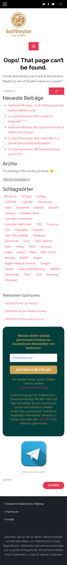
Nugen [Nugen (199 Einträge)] (37, 258)
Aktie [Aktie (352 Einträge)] (8, 207)
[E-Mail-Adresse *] (33, 358)
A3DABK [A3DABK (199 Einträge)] (27, 202)
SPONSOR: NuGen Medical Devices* (26, 311)
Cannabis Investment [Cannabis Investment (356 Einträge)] (19, 218)
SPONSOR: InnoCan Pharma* (22, 303)
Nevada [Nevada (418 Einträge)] (10, 258)
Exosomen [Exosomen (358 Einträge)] (12, 241)
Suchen (7, 479)
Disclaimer (45, 419)
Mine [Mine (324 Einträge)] (33, 252)
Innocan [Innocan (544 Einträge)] (46, 246)
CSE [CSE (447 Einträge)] (7, 230)
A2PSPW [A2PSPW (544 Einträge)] (11, 202)
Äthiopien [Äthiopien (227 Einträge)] (11, 280)
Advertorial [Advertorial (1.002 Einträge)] (45, 202)
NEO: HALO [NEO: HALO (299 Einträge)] (48, 252)
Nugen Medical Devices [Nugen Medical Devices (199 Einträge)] (20, 263)
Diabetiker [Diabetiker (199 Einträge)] (21, 230)
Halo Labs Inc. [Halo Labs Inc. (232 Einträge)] (43, 241)
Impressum (12, 511)
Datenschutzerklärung (33, 387)
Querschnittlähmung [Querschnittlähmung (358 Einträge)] (31, 269)
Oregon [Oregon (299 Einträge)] (45, 263)
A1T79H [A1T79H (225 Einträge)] (26, 196)
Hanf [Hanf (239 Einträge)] (8, 246)
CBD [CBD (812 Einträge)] (39, 224)
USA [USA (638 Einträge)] (39, 274)
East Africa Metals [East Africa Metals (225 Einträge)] (17, 235)
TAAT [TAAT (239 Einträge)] (27, 274)
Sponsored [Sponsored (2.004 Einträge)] (12, 274)
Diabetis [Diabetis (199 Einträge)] (38, 230)
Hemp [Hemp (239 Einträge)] (20, 246)
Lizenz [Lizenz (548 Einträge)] (20, 252)
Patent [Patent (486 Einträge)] (9, 269)
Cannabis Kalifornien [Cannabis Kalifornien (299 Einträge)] (18, 224)
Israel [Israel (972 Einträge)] (8, 252)
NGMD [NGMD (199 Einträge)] (24, 258)
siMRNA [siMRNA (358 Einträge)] (55, 269)
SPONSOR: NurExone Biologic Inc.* (26, 319)
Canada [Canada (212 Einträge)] (10, 213)
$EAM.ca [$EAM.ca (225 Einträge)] (10, 196)
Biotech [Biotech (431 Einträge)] (53, 207)
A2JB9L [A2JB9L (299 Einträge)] (41, 196)
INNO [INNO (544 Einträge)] (32, 246)
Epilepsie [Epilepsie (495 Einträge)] (39, 235)
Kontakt (10, 519)
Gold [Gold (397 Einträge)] (26, 241)
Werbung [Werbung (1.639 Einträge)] (52, 274)
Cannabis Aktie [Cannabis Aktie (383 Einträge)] (29, 213)
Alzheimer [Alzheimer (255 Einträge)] (22, 207)
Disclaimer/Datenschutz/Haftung (25, 503)
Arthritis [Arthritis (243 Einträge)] (39, 207)
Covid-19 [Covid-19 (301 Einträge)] (53, 224)
